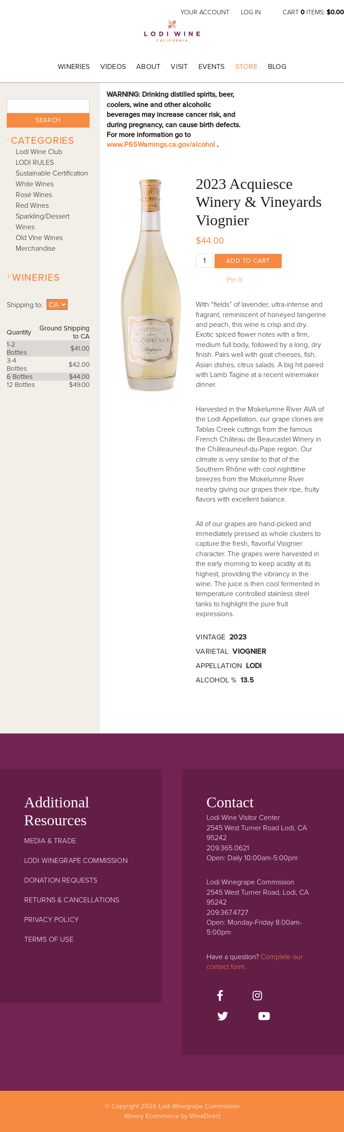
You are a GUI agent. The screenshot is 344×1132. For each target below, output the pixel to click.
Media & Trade (50, 840)
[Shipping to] (57, 304)
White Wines (35, 184)
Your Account (205, 12)
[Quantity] (204, 260)
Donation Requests (61, 880)
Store (246, 66)
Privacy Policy (51, 919)
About (148, 66)
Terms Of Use (48, 939)
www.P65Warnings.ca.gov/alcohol (162, 144)
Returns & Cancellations (72, 900)
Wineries (74, 66)
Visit (179, 66)
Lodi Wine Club (39, 151)
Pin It (234, 279)
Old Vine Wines (39, 237)
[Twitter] (222, 1017)
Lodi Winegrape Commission (172, 34)
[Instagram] (257, 996)
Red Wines (32, 205)
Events (211, 66)
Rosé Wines (34, 194)
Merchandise (36, 248)
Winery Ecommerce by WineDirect (172, 1116)
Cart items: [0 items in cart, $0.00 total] (313, 12)
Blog (277, 66)
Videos (113, 66)
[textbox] (48, 106)
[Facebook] (219, 996)
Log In (251, 12)
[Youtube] (264, 1017)
